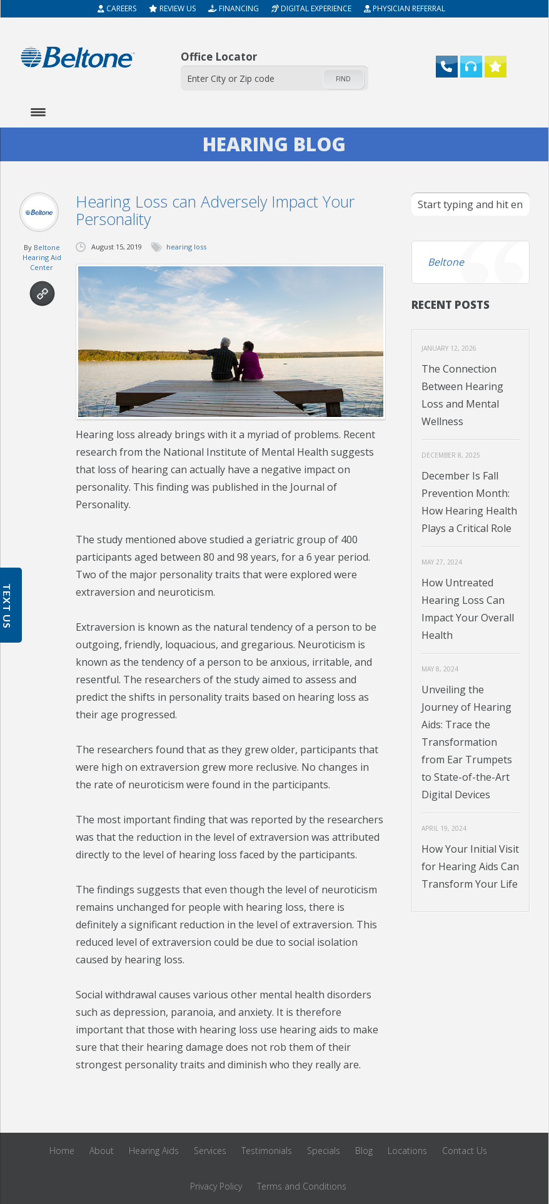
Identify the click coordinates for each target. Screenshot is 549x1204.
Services (210, 1150)
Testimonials (266, 1150)
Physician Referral (404, 8)
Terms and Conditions (301, 1186)
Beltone (446, 262)
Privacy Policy (216, 1186)
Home (61, 1150)
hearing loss (186, 246)
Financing (233, 8)
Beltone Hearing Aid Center (42, 257)
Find (343, 78)
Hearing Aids (154, 1150)
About (101, 1150)
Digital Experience (311, 8)
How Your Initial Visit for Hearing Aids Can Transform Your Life (470, 866)
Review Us (172, 8)
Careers (117, 8)
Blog (364, 1150)
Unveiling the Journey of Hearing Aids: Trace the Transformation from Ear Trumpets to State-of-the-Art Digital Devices (466, 742)
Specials (323, 1150)
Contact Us (464, 1150)
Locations (407, 1150)
